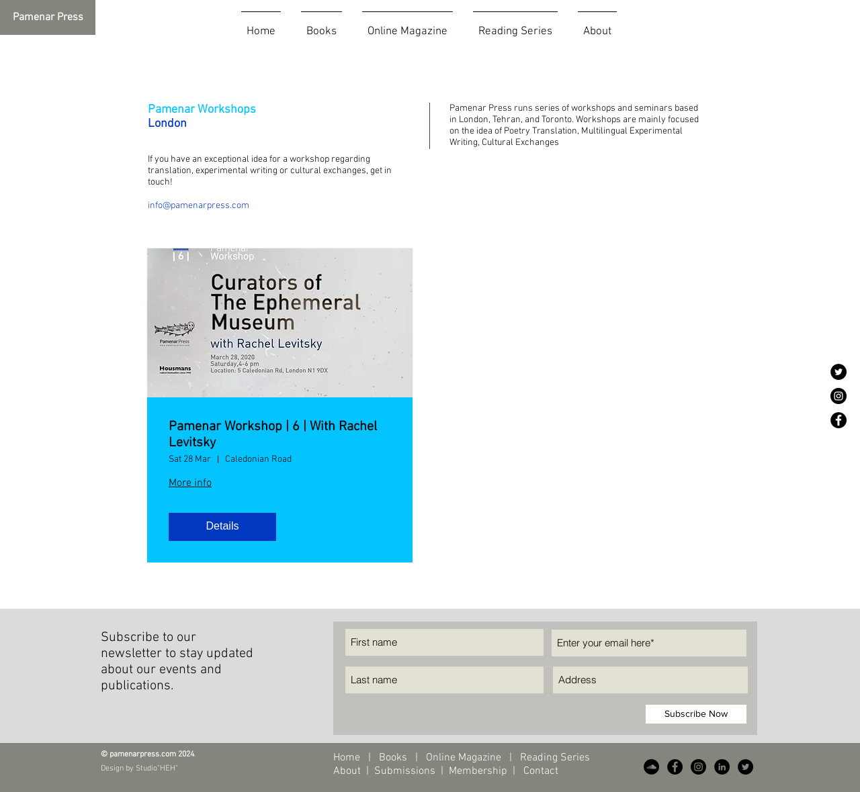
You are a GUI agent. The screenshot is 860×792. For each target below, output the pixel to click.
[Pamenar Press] (47, 17)
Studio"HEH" (156, 768)
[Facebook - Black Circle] (838, 420)
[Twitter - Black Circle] (838, 372)
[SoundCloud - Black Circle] (651, 767)
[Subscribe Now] (696, 714)
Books (393, 757)
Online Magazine (465, 757)
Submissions (404, 771)
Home (346, 757)
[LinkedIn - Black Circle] (722, 767)
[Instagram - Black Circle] (838, 396)
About (348, 771)
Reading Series (553, 757)
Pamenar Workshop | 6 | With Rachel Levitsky (273, 435)
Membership (478, 771)
